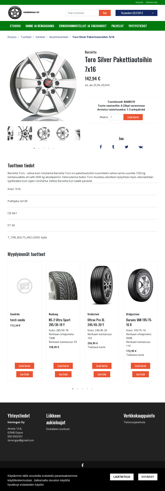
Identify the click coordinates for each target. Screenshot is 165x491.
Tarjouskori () (132, 13)
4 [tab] (48, 148)
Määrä (104, 117)
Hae (105, 13)
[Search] (82, 13)
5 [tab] (53, 148)
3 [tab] (43, 148)
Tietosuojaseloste (134, 422)
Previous (5, 138)
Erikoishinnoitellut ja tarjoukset (83, 26)
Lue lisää (24, 374)
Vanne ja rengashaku (39, 26)
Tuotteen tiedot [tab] (21, 165)
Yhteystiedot (138, 26)
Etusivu (15, 26)
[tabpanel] (44, 133)
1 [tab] (34, 148)
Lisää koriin (133, 117)
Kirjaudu (140, 2)
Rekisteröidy (151, 2)
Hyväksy (148, 476)
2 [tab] (39, 148)
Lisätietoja (121, 476)
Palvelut (118, 26)
